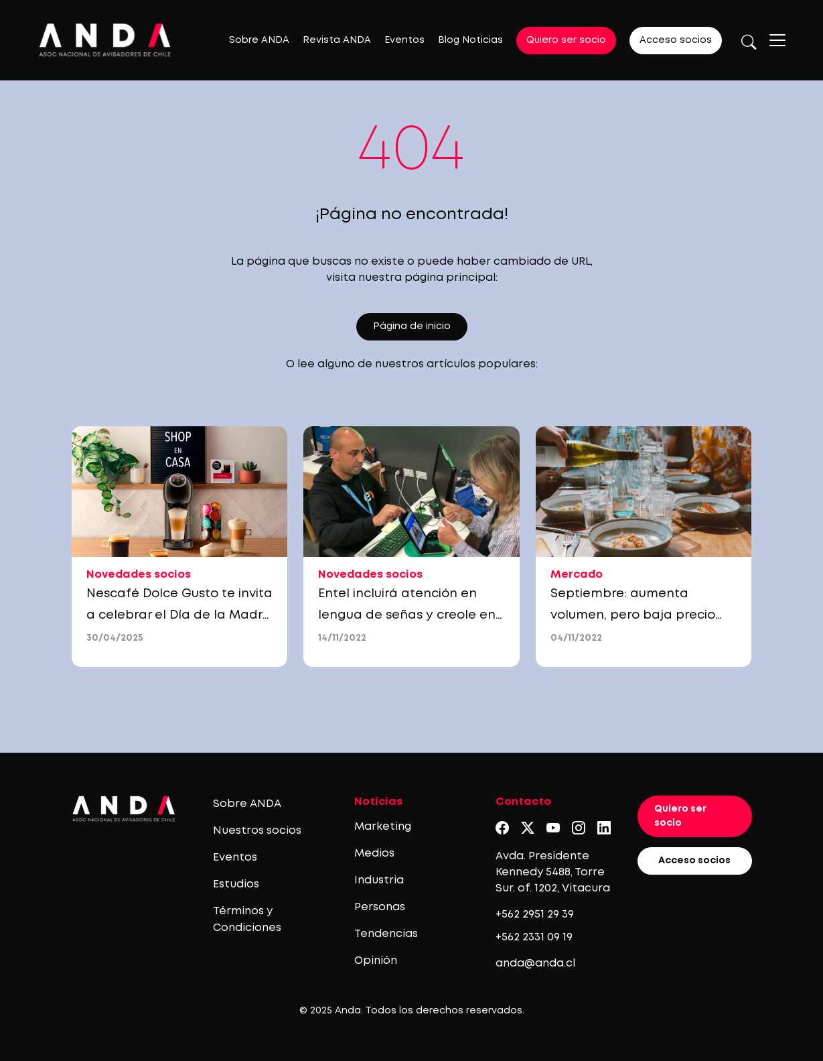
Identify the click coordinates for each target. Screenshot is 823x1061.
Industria (379, 880)
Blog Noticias (470, 40)
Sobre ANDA (259, 40)
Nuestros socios (257, 831)
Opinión (375, 961)
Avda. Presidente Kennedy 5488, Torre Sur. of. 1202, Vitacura (553, 872)
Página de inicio (412, 326)
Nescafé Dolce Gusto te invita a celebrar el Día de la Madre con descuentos (179, 615)
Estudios (236, 884)
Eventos (404, 40)
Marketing (382, 827)
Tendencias (386, 934)
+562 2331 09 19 (534, 937)
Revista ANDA (337, 40)
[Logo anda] (105, 40)
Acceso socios (676, 40)
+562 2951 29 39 (535, 915)
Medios (374, 854)
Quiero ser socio (566, 40)
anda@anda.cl (535, 963)
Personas (379, 907)
